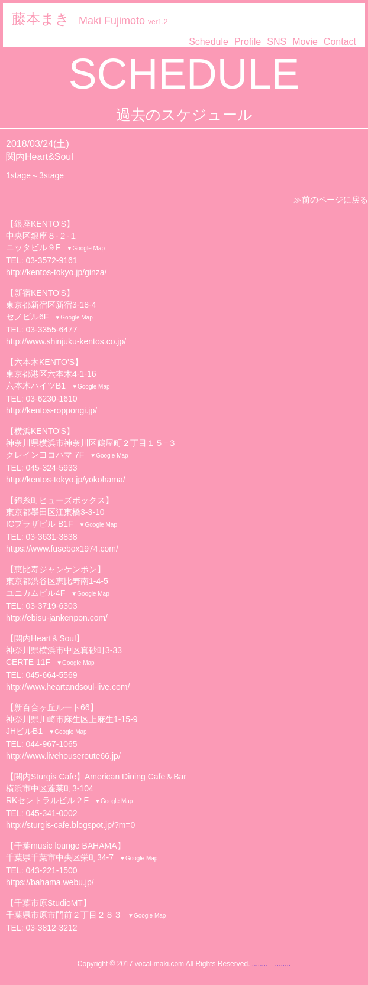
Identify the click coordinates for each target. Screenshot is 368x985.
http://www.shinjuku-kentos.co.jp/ (66, 341)
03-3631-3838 (51, 537)
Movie (305, 42)
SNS (276, 42)
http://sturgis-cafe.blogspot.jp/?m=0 (70, 825)
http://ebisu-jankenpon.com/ (57, 617)
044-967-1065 (51, 744)
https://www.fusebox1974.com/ (62, 548)
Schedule (208, 42)
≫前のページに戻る (330, 199)
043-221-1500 (51, 870)
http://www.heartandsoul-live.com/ (68, 687)
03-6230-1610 (51, 398)
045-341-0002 (51, 813)
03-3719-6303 (51, 606)
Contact (340, 42)
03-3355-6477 (51, 329)
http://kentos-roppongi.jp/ (51, 410)
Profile (247, 42)
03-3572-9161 (51, 260)
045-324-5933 (51, 467)
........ (260, 964)
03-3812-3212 (51, 927)
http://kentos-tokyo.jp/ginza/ (56, 272)
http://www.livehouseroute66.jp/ (63, 756)
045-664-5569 (51, 675)
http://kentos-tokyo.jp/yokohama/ (65, 479)
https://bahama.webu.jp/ (50, 882)
